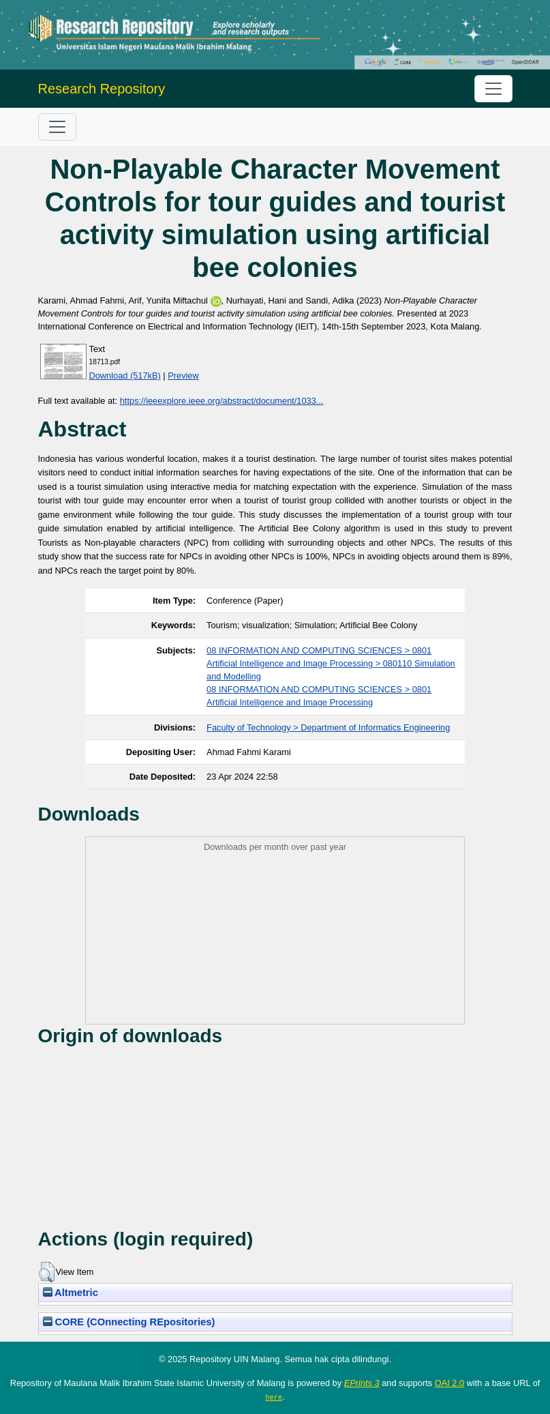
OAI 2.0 (449, 1383)
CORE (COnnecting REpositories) (129, 1321)
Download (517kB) (125, 375)
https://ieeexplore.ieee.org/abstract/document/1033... (222, 401)
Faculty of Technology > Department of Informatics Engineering (328, 727)
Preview (183, 375)
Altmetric (70, 1292)
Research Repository (102, 88)
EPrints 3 (362, 1383)
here (273, 1397)
